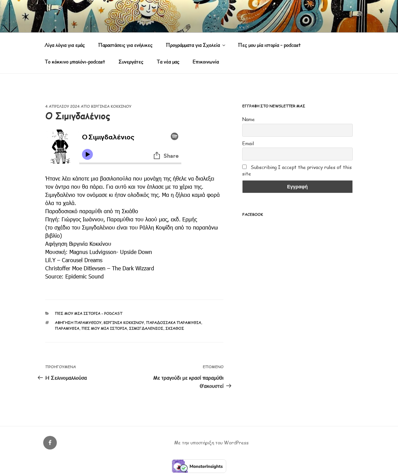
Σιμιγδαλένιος (146, 328)
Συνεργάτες (130, 61)
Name (248, 119)
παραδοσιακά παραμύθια (173, 322)
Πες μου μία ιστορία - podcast (88, 313)
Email (248, 143)
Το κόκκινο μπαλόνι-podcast (75, 61)
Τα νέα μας (167, 61)
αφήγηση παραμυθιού (78, 322)
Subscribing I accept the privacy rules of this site (297, 170)
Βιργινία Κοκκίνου (111, 106)
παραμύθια (67, 328)
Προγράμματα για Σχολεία (196, 45)
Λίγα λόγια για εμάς (65, 45)
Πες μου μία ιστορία (104, 328)
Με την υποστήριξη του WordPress (211, 442)
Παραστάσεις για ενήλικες (125, 45)
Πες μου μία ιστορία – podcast (269, 45)
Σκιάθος (174, 328)
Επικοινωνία (206, 61)
